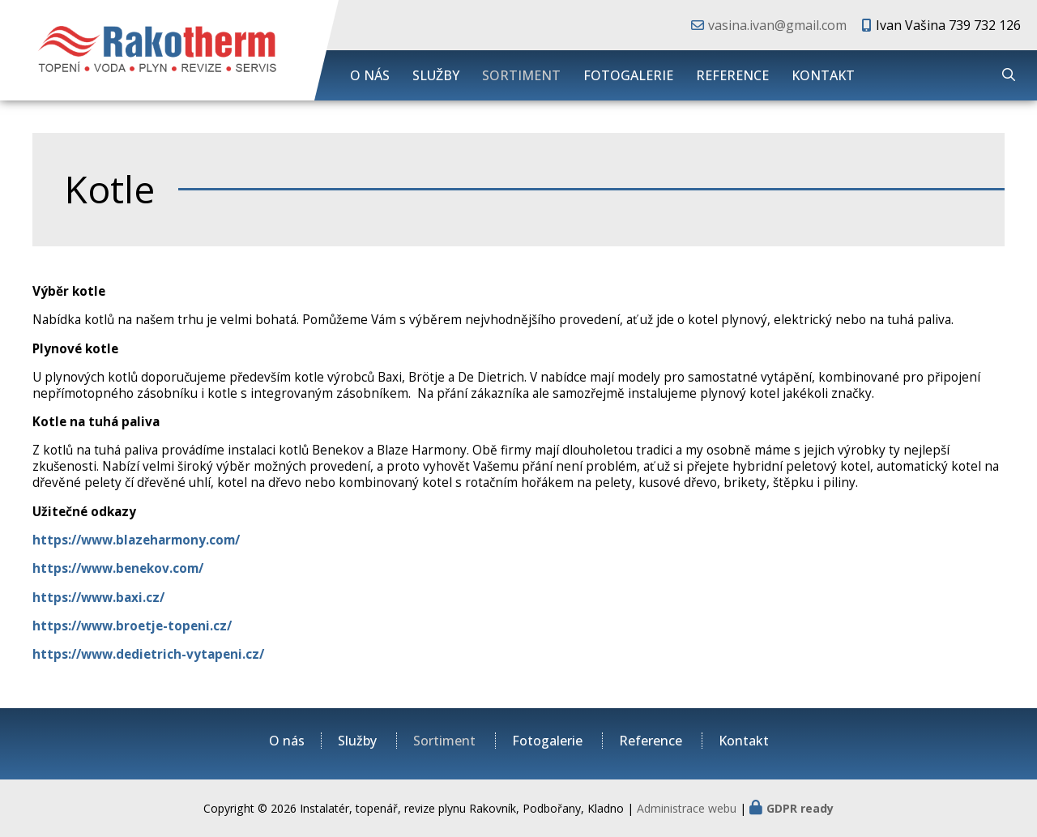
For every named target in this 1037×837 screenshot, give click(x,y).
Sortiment (521, 75)
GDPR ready (800, 808)
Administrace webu (686, 808)
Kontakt (823, 75)
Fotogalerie (628, 75)
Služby (435, 75)
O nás (370, 75)
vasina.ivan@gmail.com (777, 25)
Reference (732, 75)
